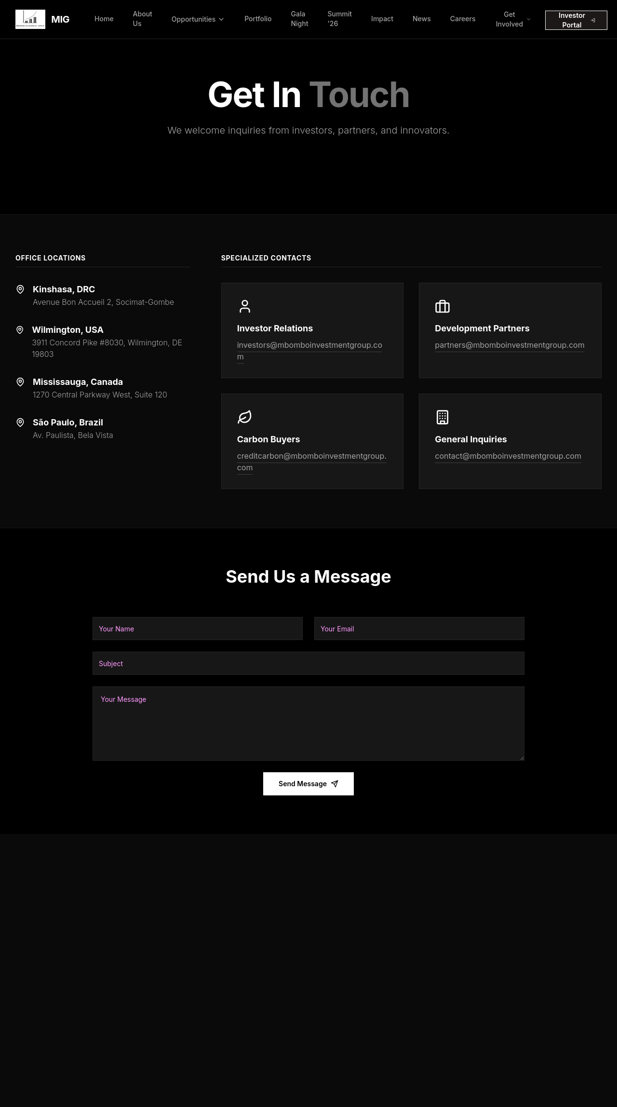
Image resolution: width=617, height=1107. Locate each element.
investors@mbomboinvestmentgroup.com (309, 350)
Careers (463, 18)
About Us (142, 18)
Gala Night (299, 18)
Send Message (308, 783)
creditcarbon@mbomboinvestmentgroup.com (312, 461)
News (422, 18)
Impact (382, 18)
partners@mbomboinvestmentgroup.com (509, 345)
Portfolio (257, 18)
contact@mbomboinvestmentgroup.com (508, 456)
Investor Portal (577, 20)
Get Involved (514, 19)
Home (104, 18)
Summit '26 (339, 18)
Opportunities (198, 19)
